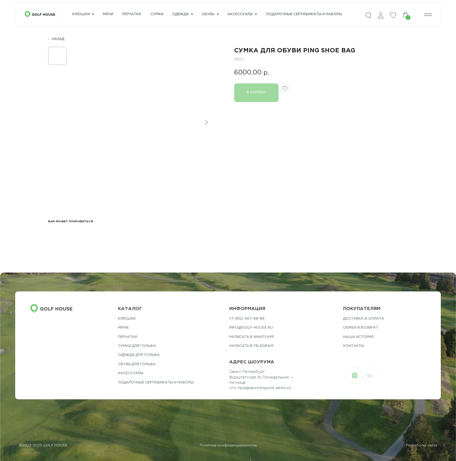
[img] (368, 15)
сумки (156, 14)
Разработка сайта (421, 445)
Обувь (208, 14)
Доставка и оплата (363, 318)
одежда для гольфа (139, 355)
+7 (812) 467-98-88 (247, 318)
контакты (353, 346)
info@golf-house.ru (251, 327)
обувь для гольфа (137, 364)
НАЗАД (58, 39)
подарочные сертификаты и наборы (304, 14)
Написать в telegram (251, 346)
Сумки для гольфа (137, 346)
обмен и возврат (360, 327)
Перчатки (127, 337)
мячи (108, 14)
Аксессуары (240, 14)
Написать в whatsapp (251, 337)
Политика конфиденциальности (228, 445)
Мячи (123, 327)
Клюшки (81, 14)
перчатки (131, 14)
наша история (358, 337)
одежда (180, 14)
